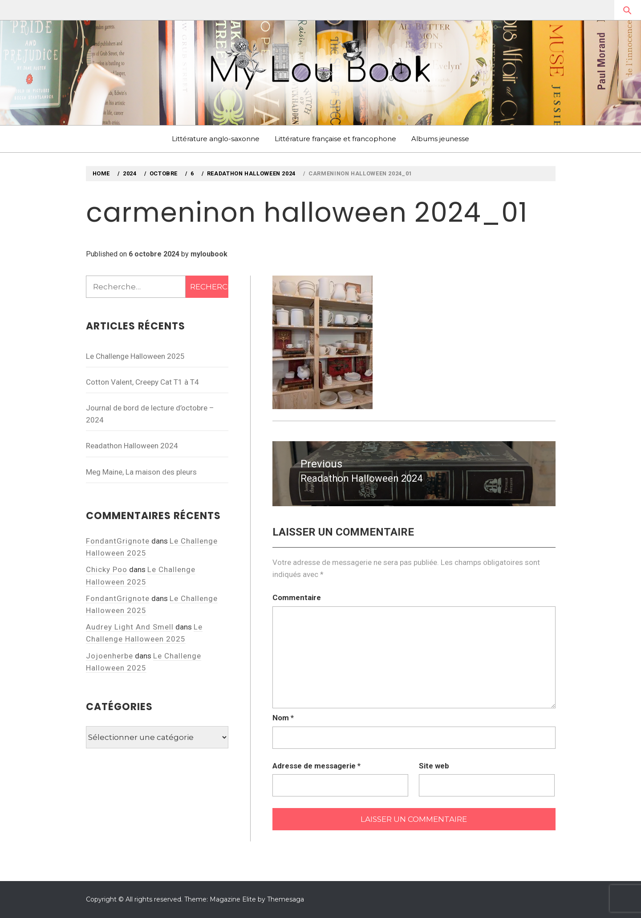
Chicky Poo (106, 569)
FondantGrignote (118, 540)
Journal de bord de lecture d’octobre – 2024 (150, 413)
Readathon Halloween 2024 (132, 445)
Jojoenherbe (109, 655)
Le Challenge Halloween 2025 (135, 356)
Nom (283, 717)
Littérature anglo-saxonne (216, 138)
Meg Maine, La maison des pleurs (141, 471)
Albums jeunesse (440, 138)
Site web (434, 765)
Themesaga (285, 899)
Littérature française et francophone (335, 138)
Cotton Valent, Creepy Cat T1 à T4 (142, 382)
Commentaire (296, 597)
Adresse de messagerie (316, 765)
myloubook (209, 254)
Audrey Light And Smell (130, 626)
